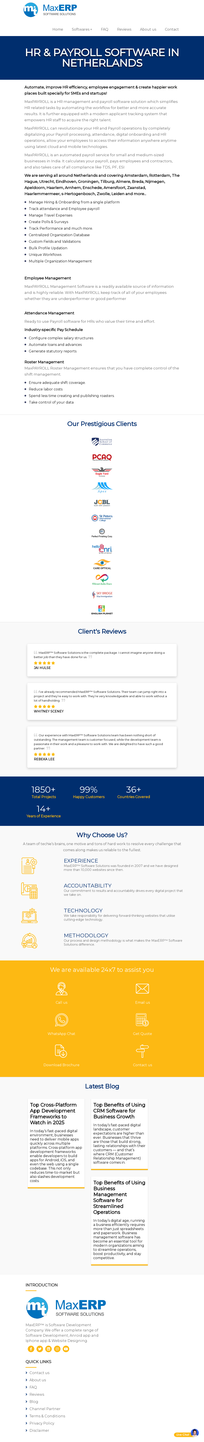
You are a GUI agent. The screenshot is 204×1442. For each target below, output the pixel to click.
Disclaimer (118, 1279)
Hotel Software (122, 1318)
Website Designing (47, 1415)
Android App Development (54, 1393)
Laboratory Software (127, 1354)
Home (55, 29)
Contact (169, 29)
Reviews (121, 29)
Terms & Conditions (126, 1264)
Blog (112, 1250)
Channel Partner (123, 1257)
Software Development (51, 1386)
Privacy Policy (120, 1271)
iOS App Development (50, 1401)
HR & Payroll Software (128, 1340)
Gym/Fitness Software (128, 1311)
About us (145, 29)
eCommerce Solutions (50, 1408)
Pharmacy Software (126, 1304)
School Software (123, 1347)
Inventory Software (125, 1332)
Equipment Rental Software (134, 1361)
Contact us (118, 1221)
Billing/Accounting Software (134, 1325)
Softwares (78, 29)
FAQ (102, 29)
